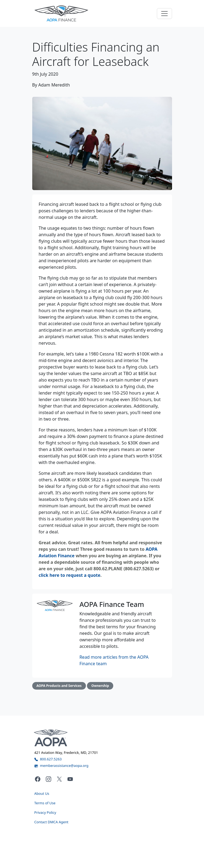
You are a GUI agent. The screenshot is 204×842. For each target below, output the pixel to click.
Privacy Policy (45, 812)
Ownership (100, 685)
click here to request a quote (70, 575)
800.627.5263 (48, 759)
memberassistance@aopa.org (61, 765)
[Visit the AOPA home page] (50, 737)
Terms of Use (45, 803)
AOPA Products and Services (59, 685)
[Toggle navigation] (164, 13)
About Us (41, 793)
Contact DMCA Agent (51, 821)
